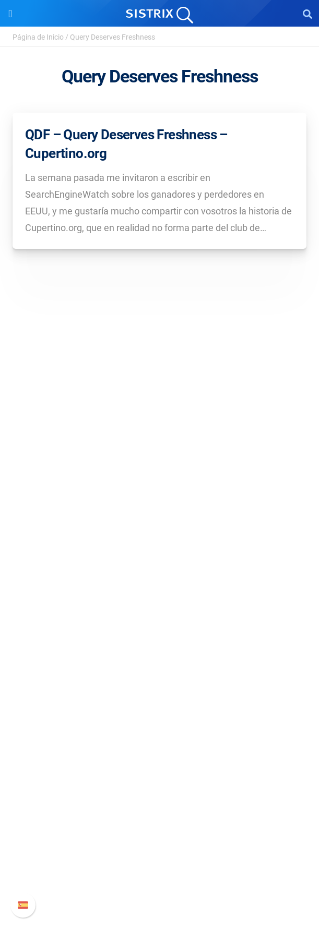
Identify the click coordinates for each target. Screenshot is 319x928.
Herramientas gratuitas (159, 746)
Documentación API (159, 848)
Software (159, 573)
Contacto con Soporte (159, 865)
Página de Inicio (38, 37)
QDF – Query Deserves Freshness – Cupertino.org (126, 144)
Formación (160, 507)
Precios (159, 593)
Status (160, 882)
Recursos (159, 675)
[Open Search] (307, 13)
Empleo (160, 490)
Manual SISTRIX (159, 815)
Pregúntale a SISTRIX (159, 696)
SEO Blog (160, 729)
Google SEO (160, 609)
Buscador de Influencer (159, 643)
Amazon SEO (159, 626)
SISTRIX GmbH (159, 453)
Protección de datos (159, 523)
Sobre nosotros (159, 473)
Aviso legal (159, 540)
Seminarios (160, 712)
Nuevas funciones (159, 832)
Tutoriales (159, 762)
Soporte (159, 795)
